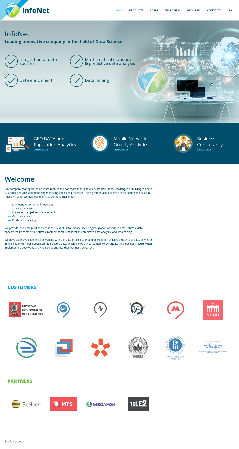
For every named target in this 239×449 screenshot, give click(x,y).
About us (194, 10)
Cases (154, 10)
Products (136, 10)
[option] (119, 71)
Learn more (41, 149)
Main (119, 10)
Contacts (214, 10)
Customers (172, 10)
